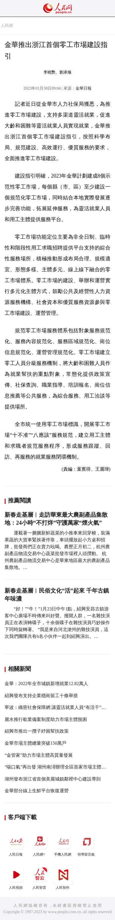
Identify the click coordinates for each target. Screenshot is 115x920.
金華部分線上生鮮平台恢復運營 (37, 790)
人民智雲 (40, 877)
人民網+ (40, 843)
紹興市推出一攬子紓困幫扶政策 (37, 731)
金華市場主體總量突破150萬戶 (35, 743)
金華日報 (84, 88)
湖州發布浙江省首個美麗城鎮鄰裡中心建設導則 (53, 779)
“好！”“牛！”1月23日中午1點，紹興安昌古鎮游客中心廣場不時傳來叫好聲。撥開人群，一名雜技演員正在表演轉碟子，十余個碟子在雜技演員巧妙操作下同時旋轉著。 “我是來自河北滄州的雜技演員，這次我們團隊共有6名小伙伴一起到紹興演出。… (57, 622)
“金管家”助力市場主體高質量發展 (39, 755)
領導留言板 (87, 843)
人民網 (7, 25)
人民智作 (63, 877)
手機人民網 (63, 843)
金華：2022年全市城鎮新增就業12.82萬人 (46, 683)
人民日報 (16, 843)
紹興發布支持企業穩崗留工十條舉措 (41, 695)
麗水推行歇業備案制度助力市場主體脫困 (46, 719)
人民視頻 (16, 877)
